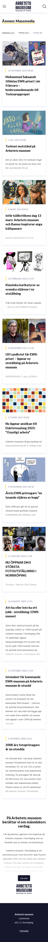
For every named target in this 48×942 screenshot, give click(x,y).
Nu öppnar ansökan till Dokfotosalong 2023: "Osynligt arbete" (21, 428)
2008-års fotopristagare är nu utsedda (23, 747)
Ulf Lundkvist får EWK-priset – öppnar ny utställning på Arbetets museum (22, 360)
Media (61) (24, 32)
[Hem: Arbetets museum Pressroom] (23, 6)
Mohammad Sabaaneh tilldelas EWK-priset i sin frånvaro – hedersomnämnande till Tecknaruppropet (23, 85)
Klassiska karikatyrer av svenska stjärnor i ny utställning (23, 289)
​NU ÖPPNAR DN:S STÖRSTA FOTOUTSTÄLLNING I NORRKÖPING (21, 569)
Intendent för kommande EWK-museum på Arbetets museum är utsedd (24, 681)
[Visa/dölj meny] (4, 6)
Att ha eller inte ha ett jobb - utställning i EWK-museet (22, 612)
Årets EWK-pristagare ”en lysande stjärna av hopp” (24, 495)
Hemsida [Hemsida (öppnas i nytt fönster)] (24, 930)
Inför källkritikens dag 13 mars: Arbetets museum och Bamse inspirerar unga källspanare (24, 222)
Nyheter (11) (8, 32)
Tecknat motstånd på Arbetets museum (20, 148)
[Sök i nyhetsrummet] (44, 6)
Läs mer (24, 878)
